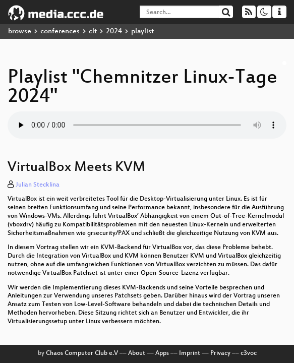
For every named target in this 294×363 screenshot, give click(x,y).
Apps (162, 353)
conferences (60, 31)
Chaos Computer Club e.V (82, 353)
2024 (114, 31)
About (136, 353)
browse (19, 31)
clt (93, 31)
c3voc (249, 353)
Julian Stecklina (38, 185)
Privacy (220, 353)
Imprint (189, 353)
